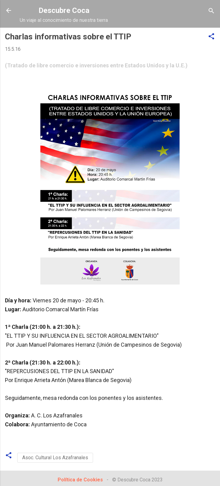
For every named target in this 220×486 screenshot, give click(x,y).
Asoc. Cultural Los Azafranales (55, 457)
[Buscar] (211, 11)
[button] (211, 37)
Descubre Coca (64, 10)
